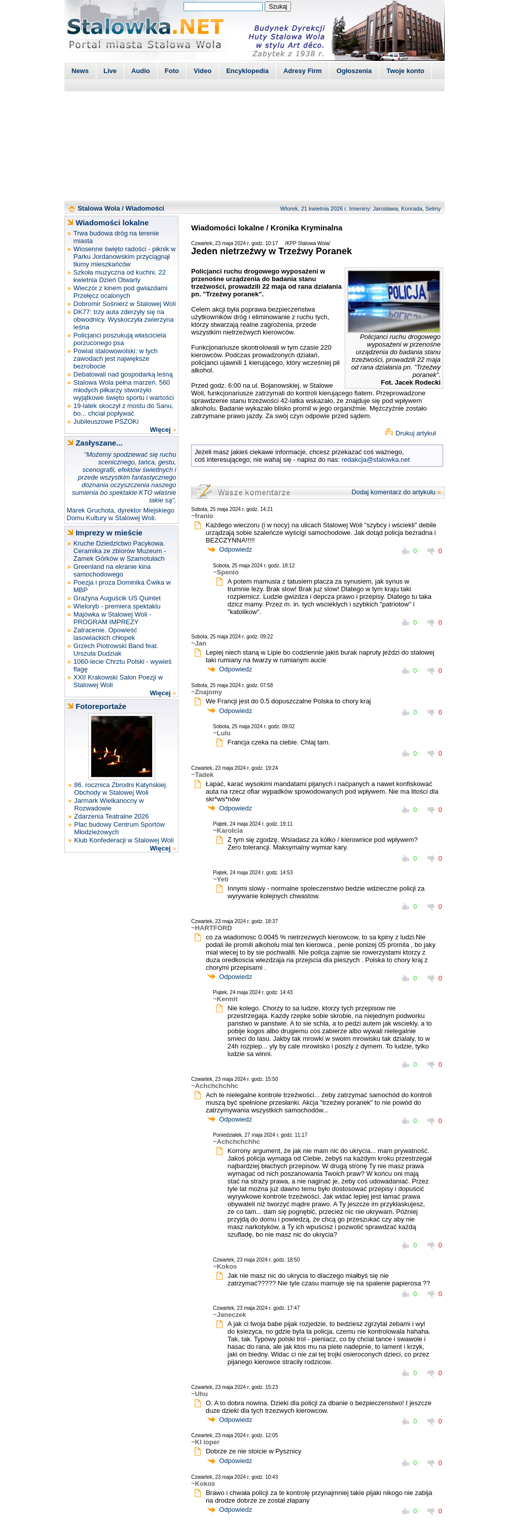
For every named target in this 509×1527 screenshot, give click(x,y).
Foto (172, 71)
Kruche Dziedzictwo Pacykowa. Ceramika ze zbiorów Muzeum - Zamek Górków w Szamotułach (120, 550)
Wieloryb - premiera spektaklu (117, 606)
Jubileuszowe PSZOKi (106, 421)
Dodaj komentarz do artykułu (393, 492)
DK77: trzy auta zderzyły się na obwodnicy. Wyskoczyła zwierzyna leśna (124, 319)
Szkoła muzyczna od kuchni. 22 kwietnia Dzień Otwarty (120, 276)
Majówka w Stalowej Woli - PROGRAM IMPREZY (113, 618)
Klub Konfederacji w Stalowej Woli (123, 840)
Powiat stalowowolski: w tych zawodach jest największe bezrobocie (116, 358)
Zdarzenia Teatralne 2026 (111, 816)
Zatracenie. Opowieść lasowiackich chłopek (105, 633)
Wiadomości (145, 208)
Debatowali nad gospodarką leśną (123, 374)
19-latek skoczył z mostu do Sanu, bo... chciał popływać (123, 409)
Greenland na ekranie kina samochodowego (112, 570)
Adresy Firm (302, 71)
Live (110, 71)
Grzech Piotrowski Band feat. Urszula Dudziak (116, 649)
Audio (140, 71)
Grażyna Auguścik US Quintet (117, 598)
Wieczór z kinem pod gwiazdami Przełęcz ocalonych (121, 291)
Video (202, 71)
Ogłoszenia (354, 71)
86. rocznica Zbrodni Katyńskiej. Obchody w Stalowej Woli (120, 788)
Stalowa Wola (99, 208)
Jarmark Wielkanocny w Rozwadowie (108, 804)
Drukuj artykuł (415, 433)
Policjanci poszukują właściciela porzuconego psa (120, 339)
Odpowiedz (235, 549)
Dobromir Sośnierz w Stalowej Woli (125, 304)
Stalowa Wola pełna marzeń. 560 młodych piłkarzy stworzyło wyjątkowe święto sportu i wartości (124, 390)
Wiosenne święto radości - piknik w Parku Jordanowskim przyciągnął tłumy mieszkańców (125, 256)
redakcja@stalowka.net (376, 459)
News (80, 71)
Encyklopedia (247, 71)
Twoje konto (405, 71)
